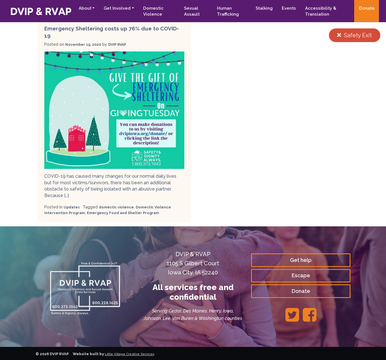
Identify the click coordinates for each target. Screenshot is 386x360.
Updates (72, 207)
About (78, 8)
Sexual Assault (186, 11)
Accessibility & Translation (318, 11)
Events (286, 8)
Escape (301, 275)
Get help (301, 259)
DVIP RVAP (122, 44)
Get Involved (110, 8)
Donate (367, 8)
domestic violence (119, 207)
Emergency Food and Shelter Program (130, 212)
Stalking (261, 8)
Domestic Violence (146, 11)
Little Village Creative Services (132, 354)
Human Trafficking (224, 11)
